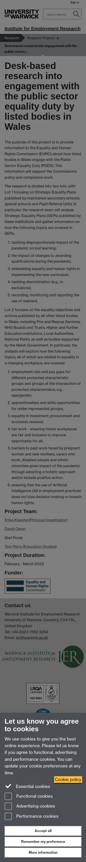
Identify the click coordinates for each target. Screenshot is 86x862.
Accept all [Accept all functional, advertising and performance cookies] (43, 831)
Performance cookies (31, 816)
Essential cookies (27, 786)
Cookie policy (68, 779)
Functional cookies (29, 796)
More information (43, 852)
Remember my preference (43, 841)
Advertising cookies (30, 806)
